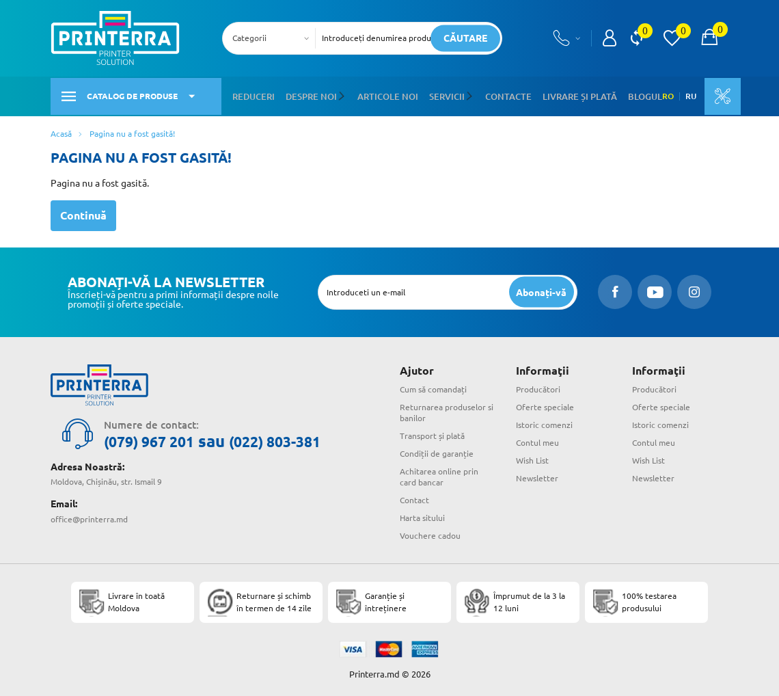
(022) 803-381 (299, 439)
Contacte (492, 94)
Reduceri (252, 94)
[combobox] (273, 38)
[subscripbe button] (540, 289)
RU (677, 95)
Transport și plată (432, 433)
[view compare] (636, 38)
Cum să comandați (433, 387)
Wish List (532, 458)
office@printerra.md (89, 515)
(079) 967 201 (157, 439)
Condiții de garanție (437, 451)
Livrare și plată (558, 94)
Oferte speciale (545, 405)
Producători (538, 387)
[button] (337, 95)
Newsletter (537, 476)
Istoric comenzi (544, 422)
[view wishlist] (672, 38)
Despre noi (307, 94)
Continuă (83, 213)
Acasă (61, 130)
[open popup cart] (709, 38)
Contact (414, 498)
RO (654, 95)
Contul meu (537, 440)
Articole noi (379, 94)
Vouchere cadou (430, 532)
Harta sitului (422, 515)
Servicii (434, 94)
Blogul (618, 94)
